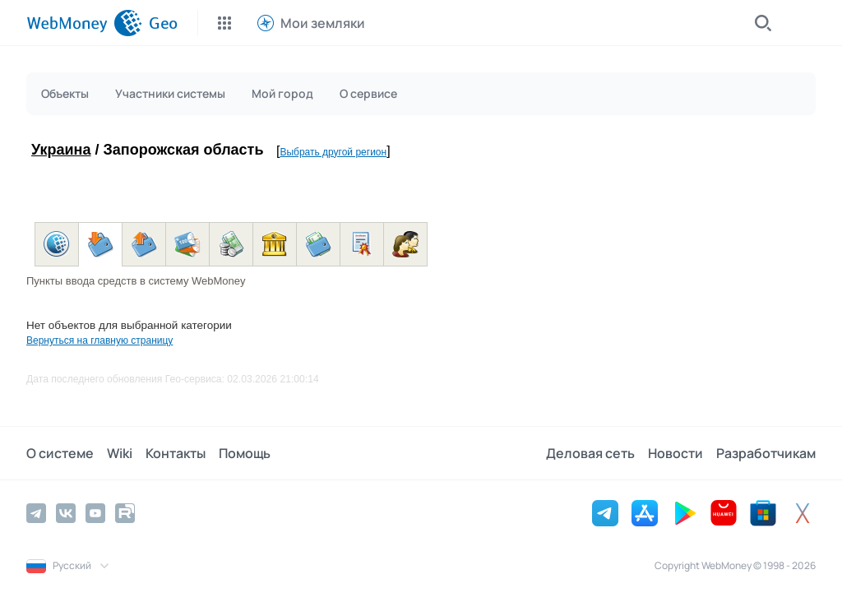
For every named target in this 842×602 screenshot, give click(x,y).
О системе (60, 453)
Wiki (119, 453)
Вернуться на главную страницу (99, 340)
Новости (675, 453)
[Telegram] (36, 513)
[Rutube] (125, 513)
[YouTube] (95, 513)
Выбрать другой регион (333, 152)
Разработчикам (766, 453)
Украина (60, 149)
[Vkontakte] (66, 513)
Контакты (176, 453)
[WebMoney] (84, 23)
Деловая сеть (590, 453)
